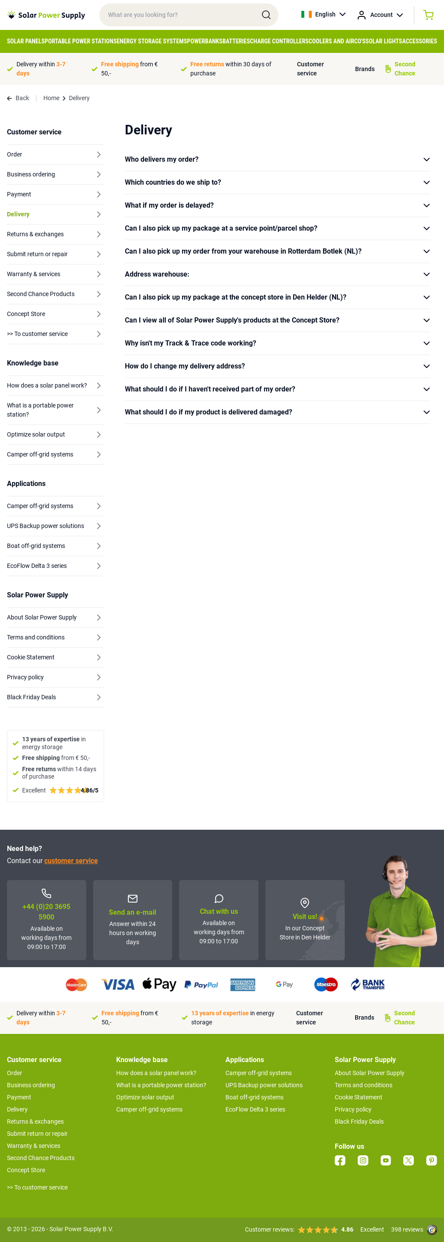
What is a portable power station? (161, 1085)
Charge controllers (279, 41)
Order (14, 1072)
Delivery (17, 1109)
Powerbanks (204, 41)
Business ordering (31, 1085)
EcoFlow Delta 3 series (255, 1109)
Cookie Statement (358, 1097)
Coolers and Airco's (337, 41)
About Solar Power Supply (370, 1072)
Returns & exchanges (35, 1121)
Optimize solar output (145, 1097)
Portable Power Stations (81, 41)
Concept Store (26, 1170)
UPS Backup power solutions (264, 1085)
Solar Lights (384, 41)
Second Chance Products (41, 1157)
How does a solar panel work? (156, 1072)
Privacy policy (353, 1109)
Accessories (419, 41)
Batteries (236, 41)
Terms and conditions (363, 1085)
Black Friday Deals (359, 1121)
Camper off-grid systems (149, 1109)
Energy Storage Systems (152, 41)
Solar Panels (26, 41)
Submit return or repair (37, 1133)
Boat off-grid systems (254, 1097)
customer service (71, 861)
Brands (365, 68)
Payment (19, 1097)
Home (51, 98)
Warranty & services (33, 1145)
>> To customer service (37, 1187)
